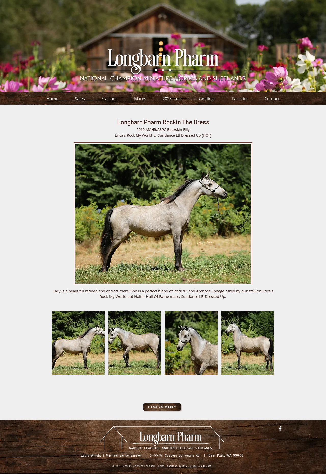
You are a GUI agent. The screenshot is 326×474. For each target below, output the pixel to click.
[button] (78, 343)
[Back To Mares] (162, 407)
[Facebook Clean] (280, 428)
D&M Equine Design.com (196, 466)
